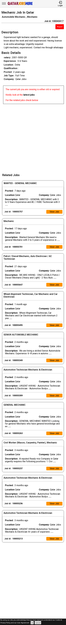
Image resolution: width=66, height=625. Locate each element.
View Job (54, 212)
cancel (38, 623)
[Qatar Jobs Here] (20, 4)
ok (32, 623)
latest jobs (29, 94)
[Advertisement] (33, 137)
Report (60, 27)
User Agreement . (23, 623)
